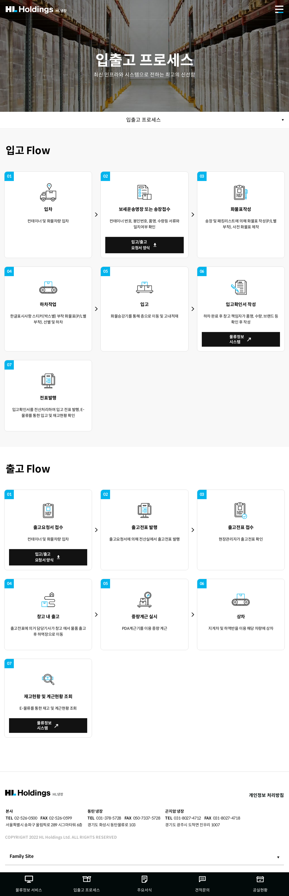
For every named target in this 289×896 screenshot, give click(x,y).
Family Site (22, 856)
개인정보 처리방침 (266, 795)
